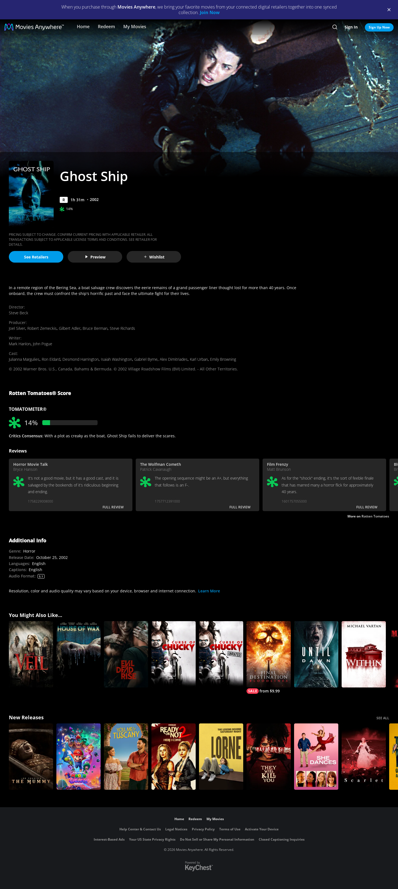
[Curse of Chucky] (173, 654)
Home (83, 26)
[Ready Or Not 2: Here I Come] (173, 756)
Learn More (209, 590)
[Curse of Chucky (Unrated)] (221, 654)
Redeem (106, 26)
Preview (95, 257)
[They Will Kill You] (269, 756)
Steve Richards (122, 328)
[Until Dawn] (316, 654)
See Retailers (36, 257)
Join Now (210, 12)
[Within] (364, 654)
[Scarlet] (364, 756)
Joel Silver (17, 328)
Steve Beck (18, 312)
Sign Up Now (379, 27)
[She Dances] (316, 756)
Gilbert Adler (69, 328)
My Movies (134, 26)
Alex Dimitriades (174, 359)
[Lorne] (221, 756)
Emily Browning (223, 359)
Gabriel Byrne (146, 359)
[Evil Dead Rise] (126, 654)
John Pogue (42, 343)
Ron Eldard (51, 359)
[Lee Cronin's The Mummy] (31, 756)
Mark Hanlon (20, 343)
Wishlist (153, 257)
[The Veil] (31, 654)
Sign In (351, 27)
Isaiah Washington (116, 359)
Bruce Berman (95, 328)
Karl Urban (199, 359)
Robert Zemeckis (42, 328)
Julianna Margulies (24, 359)
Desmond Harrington (80, 359)
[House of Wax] (78, 654)
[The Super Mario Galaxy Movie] (78, 756)
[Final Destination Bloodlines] (269, 657)
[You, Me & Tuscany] (126, 756)
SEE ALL (382, 718)
